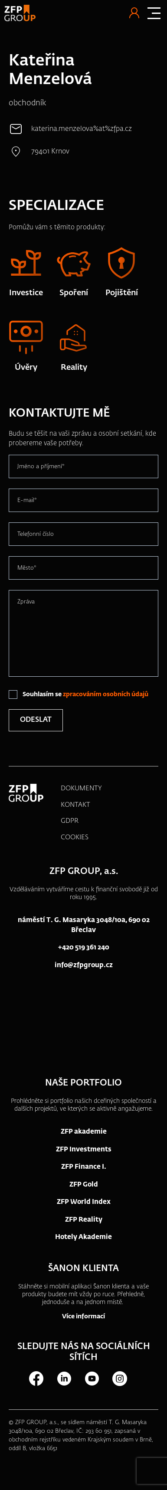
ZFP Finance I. (83, 1167)
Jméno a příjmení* (41, 466)
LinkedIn (64, 1379)
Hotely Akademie (83, 1237)
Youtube (91, 1379)
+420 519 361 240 (83, 947)
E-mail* (27, 500)
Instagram (119, 1379)
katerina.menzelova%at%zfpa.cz (81, 129)
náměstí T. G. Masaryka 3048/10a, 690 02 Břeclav (84, 925)
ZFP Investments (83, 1149)
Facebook (36, 1379)
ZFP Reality (83, 1219)
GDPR (70, 821)
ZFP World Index (84, 1202)
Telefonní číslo (35, 534)
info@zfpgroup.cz (84, 965)
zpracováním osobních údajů (105, 694)
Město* (26, 568)
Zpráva (26, 602)
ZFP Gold (83, 1184)
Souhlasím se (85, 694)
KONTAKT (75, 805)
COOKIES (74, 837)
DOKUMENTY (81, 788)
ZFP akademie (84, 1131)
